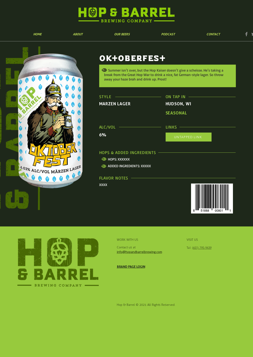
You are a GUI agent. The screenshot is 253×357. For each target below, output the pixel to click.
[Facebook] (246, 34)
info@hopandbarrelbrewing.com (139, 252)
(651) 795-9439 (202, 248)
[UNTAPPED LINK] (189, 137)
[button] (122, 34)
